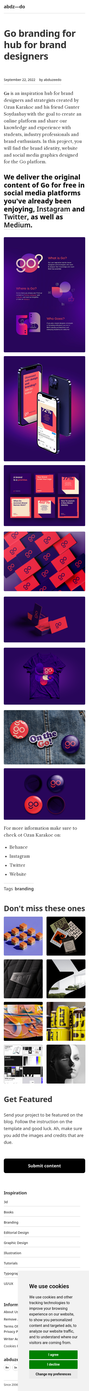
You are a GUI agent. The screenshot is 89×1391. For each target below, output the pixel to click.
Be (7, 1367)
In (15, 1367)
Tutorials (11, 1263)
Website (17, 874)
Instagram (53, 208)
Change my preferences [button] (53, 1374)
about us (11, 1312)
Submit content (44, 1166)
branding (24, 888)
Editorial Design (16, 1232)
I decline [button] (53, 1364)
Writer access (14, 1339)
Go (6, 93)
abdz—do (14, 6)
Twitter (15, 216)
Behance (18, 847)
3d (6, 1202)
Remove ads (13, 1319)
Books (9, 1212)
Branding (11, 1222)
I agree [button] (53, 1355)
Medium (17, 224)
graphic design (16, 1242)
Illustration (12, 1253)
